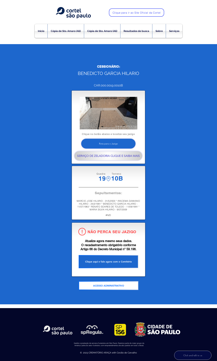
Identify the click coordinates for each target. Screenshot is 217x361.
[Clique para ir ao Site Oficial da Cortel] (136, 12)
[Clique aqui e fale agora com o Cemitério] (108, 261)
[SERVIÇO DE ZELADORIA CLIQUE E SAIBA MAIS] (108, 155)
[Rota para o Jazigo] (108, 144)
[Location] (108, 179)
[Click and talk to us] (192, 355)
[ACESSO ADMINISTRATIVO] (108, 285)
